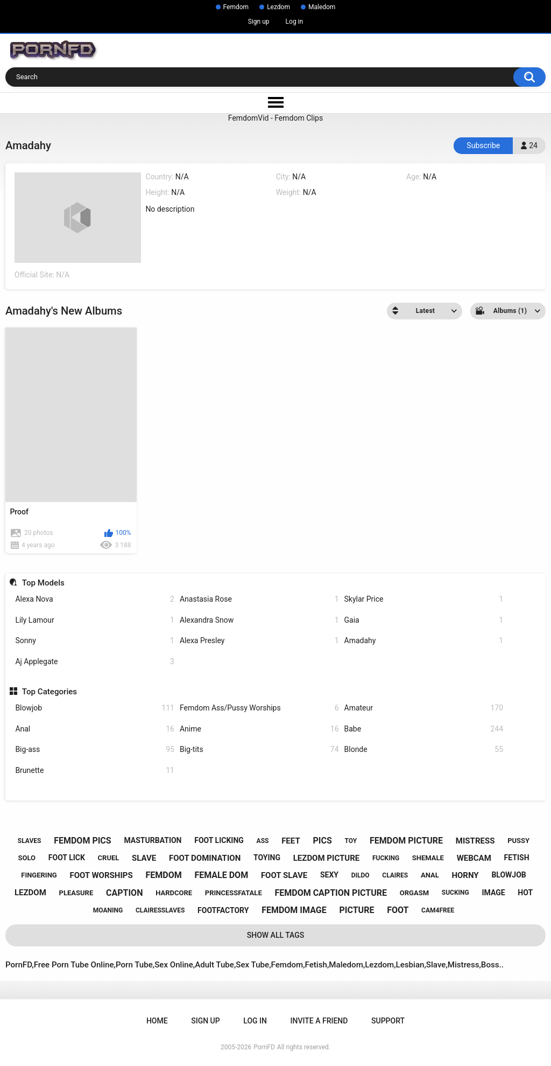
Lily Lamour (94, 620)
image (493, 892)
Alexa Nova (94, 599)
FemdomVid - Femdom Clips (275, 118)
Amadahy (424, 640)
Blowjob (94, 708)
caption (124, 893)
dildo (360, 875)
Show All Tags (276, 935)
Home (157, 1020)
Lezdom (278, 7)
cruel (108, 858)
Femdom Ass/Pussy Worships (259, 708)
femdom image (294, 910)
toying (266, 857)
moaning (108, 910)
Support (388, 1020)
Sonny (94, 640)
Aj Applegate (94, 661)
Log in (294, 21)
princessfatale (233, 893)
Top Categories (49, 691)
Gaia (424, 620)
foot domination (205, 858)
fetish (516, 857)
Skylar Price (424, 599)
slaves (29, 841)
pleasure (76, 893)
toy (350, 841)
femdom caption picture (330, 893)
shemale (428, 858)
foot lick (66, 857)
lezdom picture (326, 858)
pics (322, 840)
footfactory (223, 910)
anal (430, 875)
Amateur (424, 708)
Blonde (424, 749)
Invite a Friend (319, 1020)
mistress (475, 841)
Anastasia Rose (259, 599)
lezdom (30, 892)
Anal (94, 729)
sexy (329, 874)
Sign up (259, 21)
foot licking (219, 840)
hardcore (174, 893)
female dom (221, 875)
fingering (38, 875)
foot (397, 910)
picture (356, 910)
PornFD (264, 1047)
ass (263, 841)
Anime (259, 729)
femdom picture (406, 840)
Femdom (236, 7)
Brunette (94, 770)
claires (395, 875)
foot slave (284, 875)
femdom (163, 875)
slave (144, 858)
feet (290, 841)
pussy (518, 841)
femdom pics (82, 840)
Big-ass (94, 749)
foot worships (100, 875)
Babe (424, 729)
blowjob (508, 874)
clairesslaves (160, 910)
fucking (385, 858)
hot (525, 892)
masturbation (152, 840)
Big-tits (259, 749)
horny (464, 875)
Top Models (43, 583)
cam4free (437, 910)
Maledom (321, 7)
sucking (455, 892)
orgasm (414, 893)
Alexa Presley (259, 640)
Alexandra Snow (259, 620)
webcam (474, 858)
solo (27, 858)
